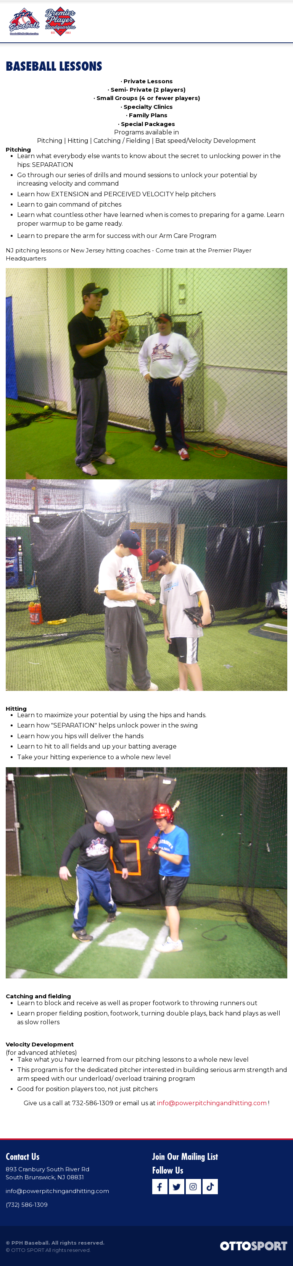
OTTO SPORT (27, 1250)
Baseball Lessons (54, 66)
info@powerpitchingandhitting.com (212, 1103)
